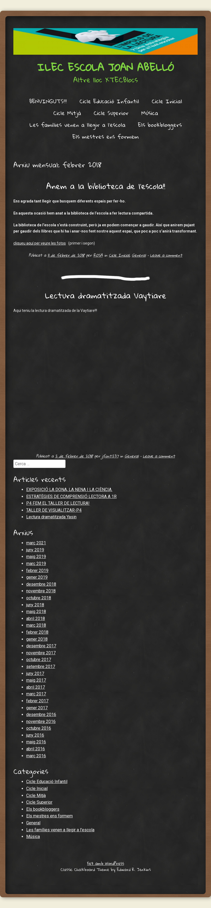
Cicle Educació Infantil (109, 101)
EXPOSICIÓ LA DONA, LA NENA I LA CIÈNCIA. (69, 489)
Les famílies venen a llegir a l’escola (77, 125)
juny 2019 (35, 549)
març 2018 (36, 625)
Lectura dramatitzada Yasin (51, 516)
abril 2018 (35, 618)
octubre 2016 (38, 728)
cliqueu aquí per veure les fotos (39, 243)
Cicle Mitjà (67, 113)
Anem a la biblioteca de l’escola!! (105, 186)
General (139, 255)
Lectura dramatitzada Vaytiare (105, 295)
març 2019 (36, 563)
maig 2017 (36, 680)
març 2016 (36, 755)
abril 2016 (35, 748)
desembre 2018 (41, 584)
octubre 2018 (38, 597)
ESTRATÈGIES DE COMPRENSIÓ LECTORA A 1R (71, 496)
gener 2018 (37, 639)
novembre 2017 (41, 652)
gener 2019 (37, 577)
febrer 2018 (37, 632)
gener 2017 (37, 707)
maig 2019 (36, 556)
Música (149, 113)
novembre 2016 (41, 721)
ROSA (98, 255)
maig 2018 (36, 611)
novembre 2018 (41, 590)
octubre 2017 (38, 659)
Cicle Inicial (167, 101)
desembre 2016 (41, 714)
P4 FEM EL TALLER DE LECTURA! (58, 503)
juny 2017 (35, 673)
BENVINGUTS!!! (48, 101)
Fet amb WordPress (105, 863)
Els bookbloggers (160, 125)
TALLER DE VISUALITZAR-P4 (54, 510)
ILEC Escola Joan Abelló (105, 67)
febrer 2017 (37, 700)
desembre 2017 (41, 645)
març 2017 (36, 693)
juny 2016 (35, 735)
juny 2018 (35, 604)
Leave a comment (166, 255)
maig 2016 (36, 741)
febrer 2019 (37, 570)
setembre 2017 (40, 666)
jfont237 (110, 456)
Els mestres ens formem (105, 136)
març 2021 (36, 542)
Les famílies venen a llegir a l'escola (60, 829)
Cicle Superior (111, 113)
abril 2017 (35, 687)
